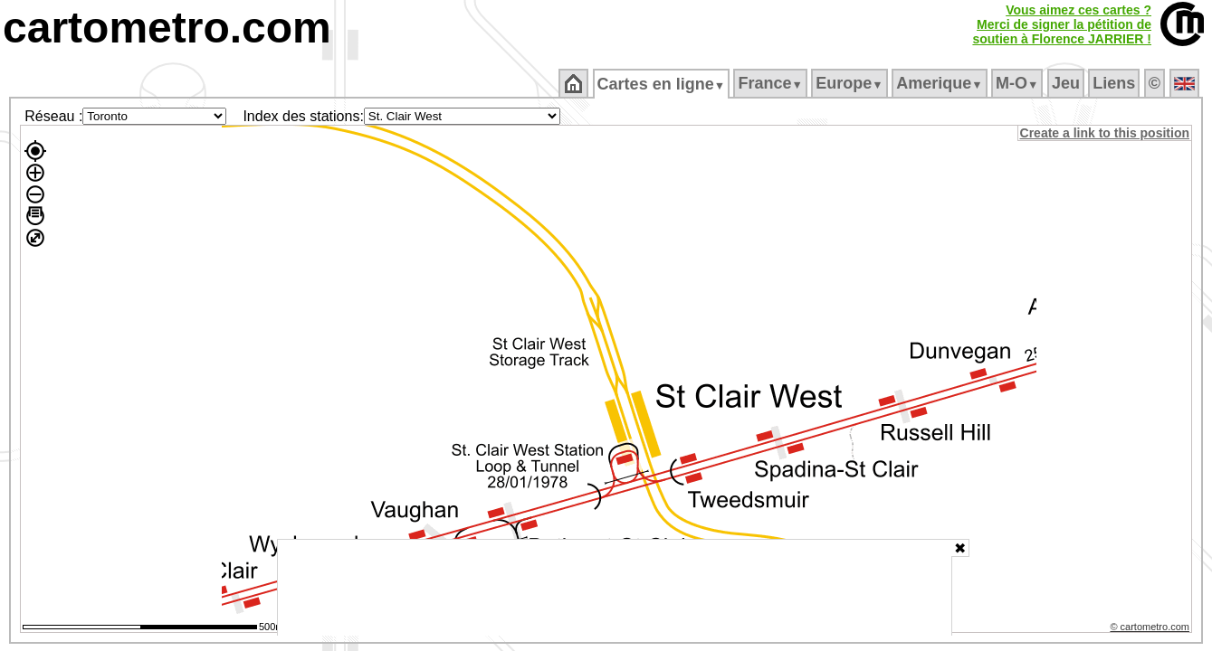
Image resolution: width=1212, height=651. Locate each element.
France (772, 83)
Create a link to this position (1105, 133)
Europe (850, 83)
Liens (1115, 83)
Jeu (1067, 83)
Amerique (941, 83)
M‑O (1018, 83)
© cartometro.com (1151, 629)
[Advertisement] (614, 587)
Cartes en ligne (662, 84)
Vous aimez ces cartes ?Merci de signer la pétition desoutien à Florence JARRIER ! (1061, 24)
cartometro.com (167, 28)
